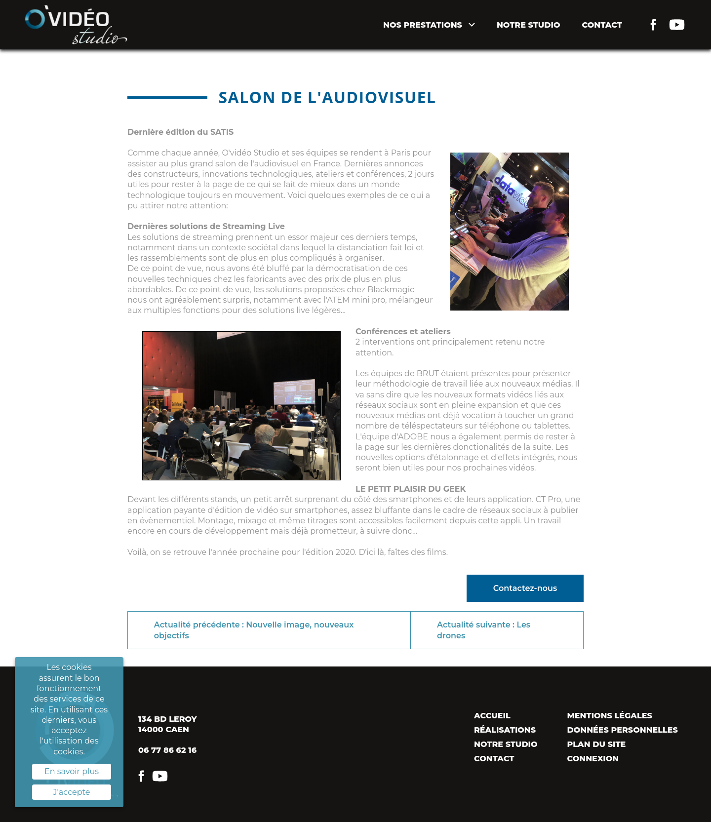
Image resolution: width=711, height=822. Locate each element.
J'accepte (71, 792)
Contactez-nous (525, 588)
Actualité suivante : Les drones (483, 630)
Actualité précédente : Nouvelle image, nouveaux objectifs (254, 630)
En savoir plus (71, 771)
